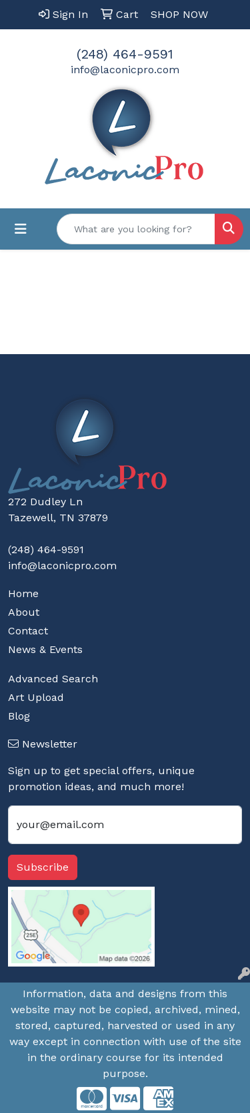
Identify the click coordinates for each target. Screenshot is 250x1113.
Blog (19, 716)
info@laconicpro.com (125, 69)
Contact (28, 630)
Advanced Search (53, 678)
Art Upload (36, 697)
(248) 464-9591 (125, 54)
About (23, 612)
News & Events (45, 649)
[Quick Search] (136, 229)
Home (23, 593)
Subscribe (43, 867)
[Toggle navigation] (21, 229)
